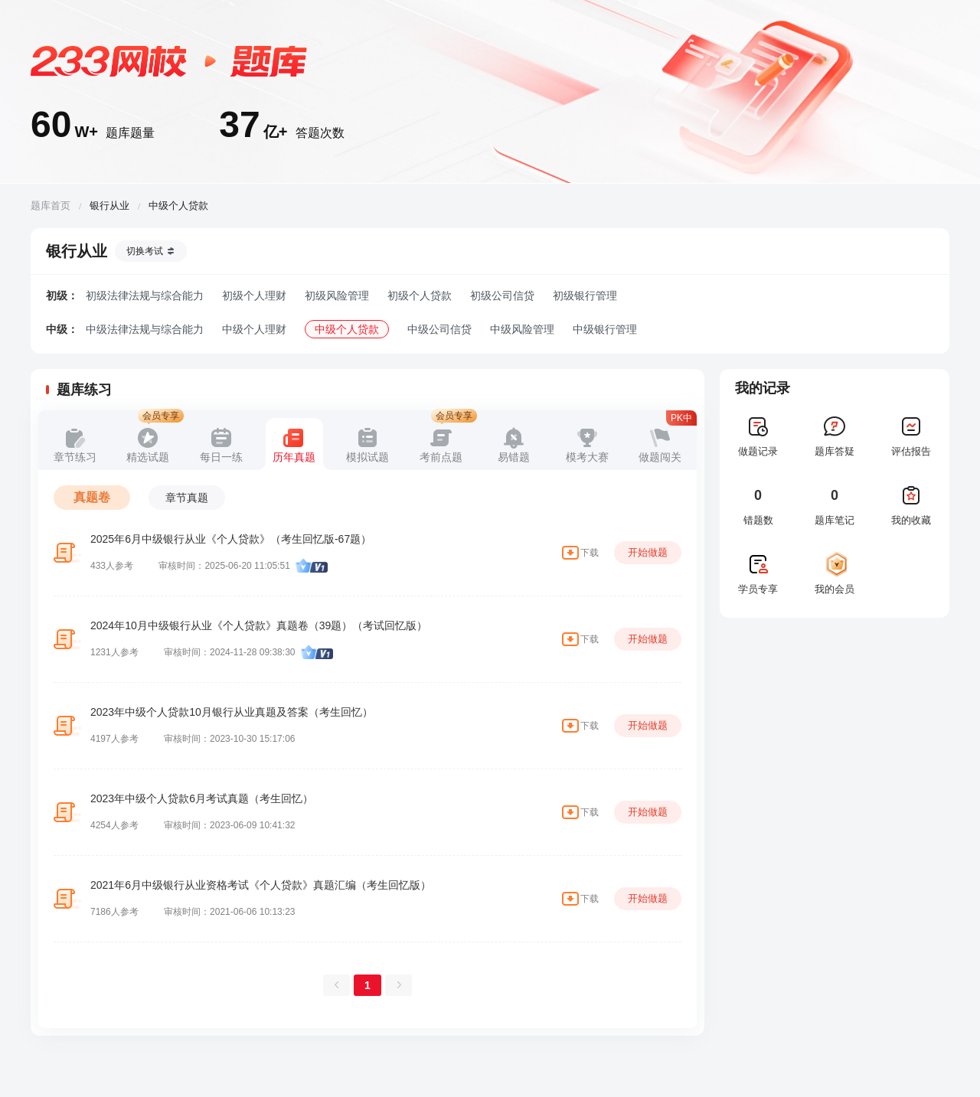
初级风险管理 (337, 295)
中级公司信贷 (439, 329)
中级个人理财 (254, 329)
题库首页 (50, 205)
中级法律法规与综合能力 (145, 329)
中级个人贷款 (347, 329)
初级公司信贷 (502, 295)
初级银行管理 (585, 295)
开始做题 (648, 552)
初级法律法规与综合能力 (145, 295)
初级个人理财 (254, 295)
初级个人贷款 (419, 295)
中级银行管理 (605, 329)
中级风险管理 (522, 329)
